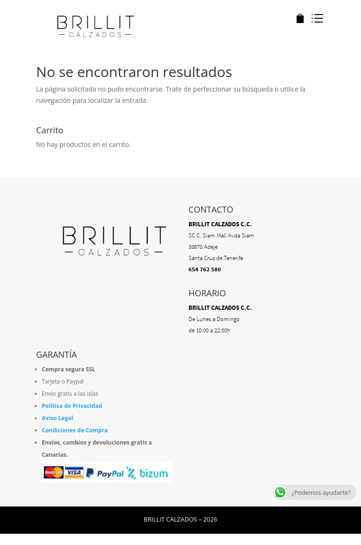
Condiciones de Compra (75, 430)
